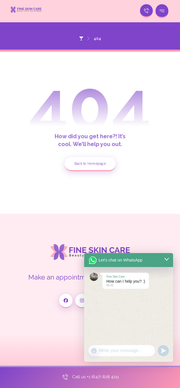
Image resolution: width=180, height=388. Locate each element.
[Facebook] (65, 301)
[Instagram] (82, 301)
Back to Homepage (90, 164)
